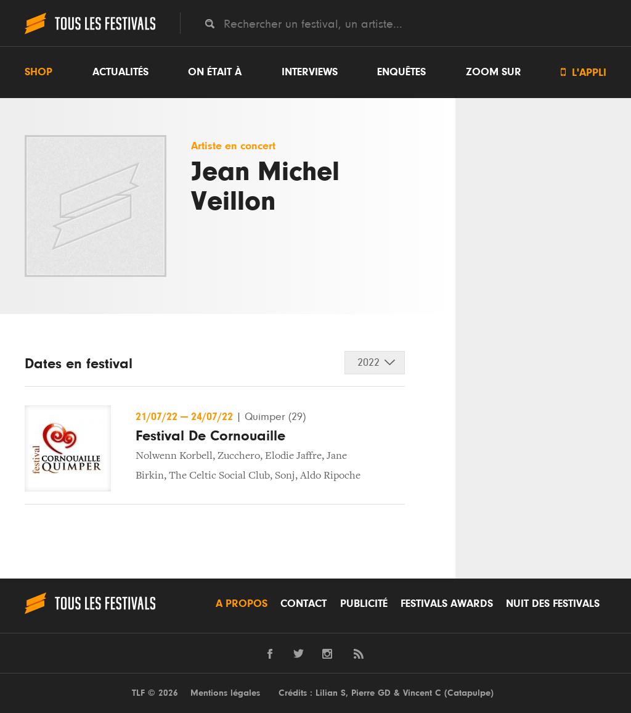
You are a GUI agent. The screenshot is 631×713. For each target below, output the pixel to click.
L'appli (583, 72)
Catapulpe (469, 693)
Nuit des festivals (553, 603)
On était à (215, 72)
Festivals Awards (447, 603)
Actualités (120, 72)
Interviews (310, 72)
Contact (303, 603)
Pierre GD (371, 693)
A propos (241, 603)
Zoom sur (493, 72)
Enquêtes (401, 72)
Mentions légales (225, 693)
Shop (38, 72)
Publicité (364, 603)
